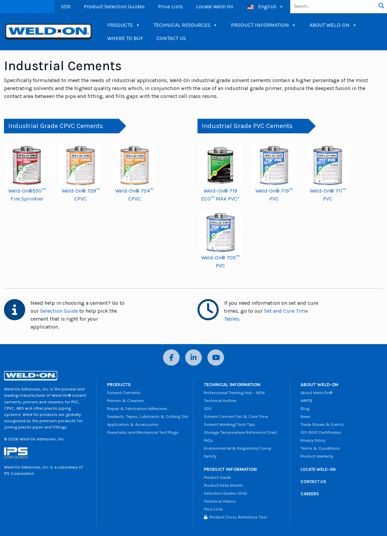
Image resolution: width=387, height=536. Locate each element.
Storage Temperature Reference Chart (240, 432)
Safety (210, 456)
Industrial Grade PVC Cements (247, 126)
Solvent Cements (123, 392)
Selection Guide (59, 311)
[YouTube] (215, 357)
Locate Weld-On (214, 6)
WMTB (306, 400)
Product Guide (217, 477)
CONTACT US (171, 38)
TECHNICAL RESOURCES (185, 25)
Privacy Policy (313, 440)
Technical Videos (220, 501)
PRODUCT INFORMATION (263, 25)
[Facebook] (171, 357)
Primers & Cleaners (125, 400)
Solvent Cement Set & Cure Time (236, 416)
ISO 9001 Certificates (321, 432)
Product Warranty (317, 456)
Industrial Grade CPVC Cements (55, 126)
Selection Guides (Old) (225, 493)
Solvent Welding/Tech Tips (229, 424)
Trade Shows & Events (322, 424)
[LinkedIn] (193, 357)
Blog (305, 408)
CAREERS (310, 493)
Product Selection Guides (114, 6)
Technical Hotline (220, 400)
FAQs (208, 440)
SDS (66, 6)
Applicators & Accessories (133, 424)
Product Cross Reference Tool (235, 516)
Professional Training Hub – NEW (234, 392)
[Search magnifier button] (381, 5)
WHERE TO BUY (125, 38)
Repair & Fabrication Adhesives (137, 408)
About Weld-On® (316, 392)
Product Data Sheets (223, 485)
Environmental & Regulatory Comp (237, 448)
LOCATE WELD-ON (318, 469)
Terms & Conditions (320, 448)
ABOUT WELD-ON (333, 25)
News (306, 416)
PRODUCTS (123, 25)
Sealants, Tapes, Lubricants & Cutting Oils (148, 416)
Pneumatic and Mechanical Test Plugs (143, 432)
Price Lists (170, 6)
